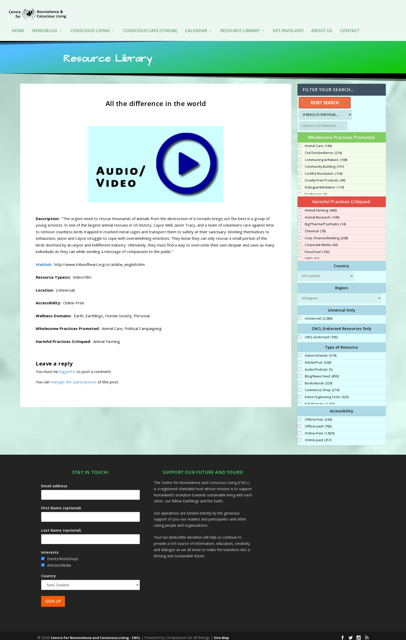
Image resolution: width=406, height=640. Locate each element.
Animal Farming (321, 207)
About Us (321, 23)
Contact (349, 23)
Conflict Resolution (323, 170)
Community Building (324, 163)
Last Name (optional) (61, 526)
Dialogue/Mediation (324, 184)
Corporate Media (321, 241)
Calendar (196, 23)
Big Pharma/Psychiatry (325, 221)
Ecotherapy (316, 191)
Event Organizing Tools (327, 393)
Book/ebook (318, 380)
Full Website (320, 400)
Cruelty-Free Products (325, 177)
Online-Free (319, 430)
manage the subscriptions (73, 378)
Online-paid (318, 436)
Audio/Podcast (318, 366)
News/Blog (44, 23)
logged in (67, 367)
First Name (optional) (61, 504)
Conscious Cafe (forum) (150, 23)
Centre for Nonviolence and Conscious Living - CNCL (95, 634)
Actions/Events (320, 352)
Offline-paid (318, 423)
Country (48, 572)
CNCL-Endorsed (321, 334)
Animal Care (318, 142)
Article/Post (318, 359)
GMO (312, 255)
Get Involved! (288, 23)
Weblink (43, 260)
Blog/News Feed (322, 373)
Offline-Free (318, 416)
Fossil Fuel (317, 248)
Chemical (315, 228)
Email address (54, 482)
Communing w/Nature (326, 156)
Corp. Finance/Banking (326, 235)
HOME (18, 23)
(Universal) (318, 315)
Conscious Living (90, 23)
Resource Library (239, 23)
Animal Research (322, 214)
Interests (50, 548)
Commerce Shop (322, 386)
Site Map (221, 634)
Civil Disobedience (323, 149)
